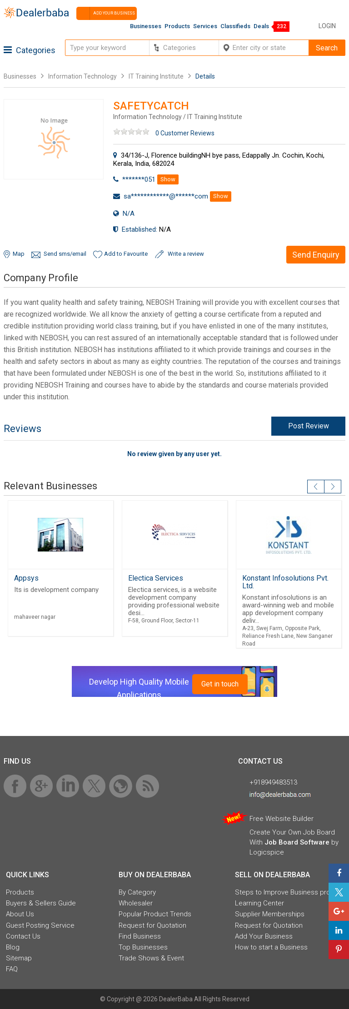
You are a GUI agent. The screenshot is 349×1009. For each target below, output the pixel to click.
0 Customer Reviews (184, 133)
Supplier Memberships (269, 914)
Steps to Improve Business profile (287, 892)
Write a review (186, 253)
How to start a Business (271, 947)
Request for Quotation (152, 925)
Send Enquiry (315, 254)
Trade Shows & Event (151, 958)
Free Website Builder (281, 819)
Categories (29, 50)
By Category (137, 892)
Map (19, 253)
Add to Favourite (126, 253)
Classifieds (235, 26)
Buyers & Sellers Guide (41, 903)
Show (167, 179)
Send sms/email (65, 253)
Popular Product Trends (155, 914)
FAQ (12, 969)
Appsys (26, 578)
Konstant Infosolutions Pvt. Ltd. (285, 582)
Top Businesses (143, 947)
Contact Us (23, 936)
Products (177, 26)
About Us (20, 914)
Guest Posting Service (40, 925)
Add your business (105, 13)
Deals (261, 26)
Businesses (145, 26)
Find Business (140, 936)
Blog (13, 947)
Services (205, 26)
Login (327, 26)
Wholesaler (136, 903)
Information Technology (82, 76)
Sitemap (19, 958)
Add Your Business (264, 936)
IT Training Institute (156, 76)
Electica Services (155, 578)
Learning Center (259, 903)
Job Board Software (296, 842)
